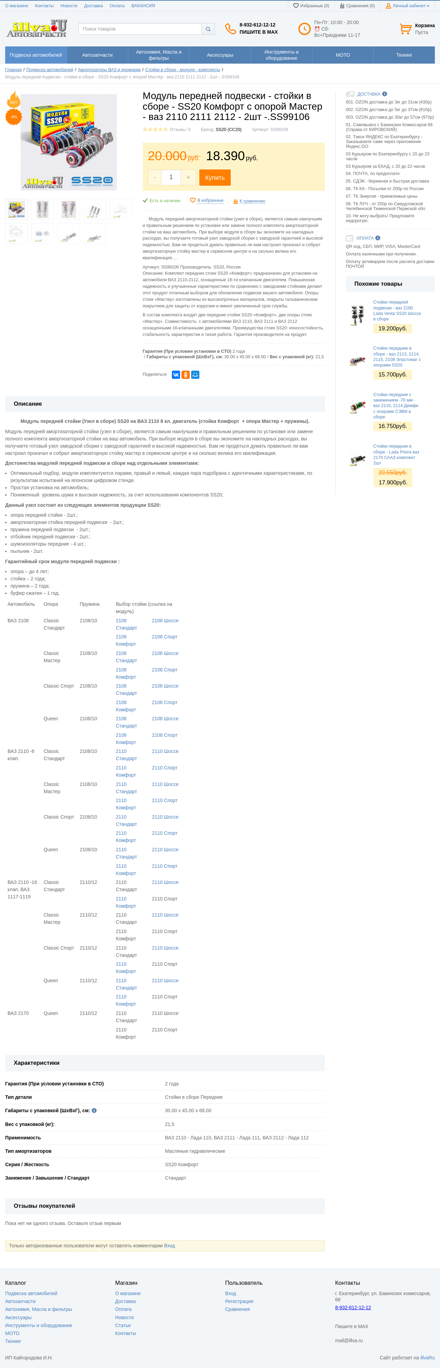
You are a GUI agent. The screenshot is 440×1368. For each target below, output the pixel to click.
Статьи (123, 1325)
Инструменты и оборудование (38, 1325)
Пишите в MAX (259, 32)
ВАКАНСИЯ (143, 5)
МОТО (12, 1333)
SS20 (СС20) (229, 129)
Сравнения (237, 1309)
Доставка (93, 5)
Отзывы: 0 (180, 129)
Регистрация (239, 1301)
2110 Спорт (164, 767)
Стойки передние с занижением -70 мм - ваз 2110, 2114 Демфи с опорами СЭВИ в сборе (395, 405)
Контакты (44, 5)
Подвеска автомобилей (50, 69)
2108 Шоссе (165, 620)
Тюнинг (13, 1341)
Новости (68, 5)
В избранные (210, 200)
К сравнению (252, 201)
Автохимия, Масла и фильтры (38, 1309)
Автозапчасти (20, 1301)
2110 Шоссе (165, 751)
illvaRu (427, 1357)
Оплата (117, 5)
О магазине (16, 5)
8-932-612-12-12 (257, 25)
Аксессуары (18, 1317)
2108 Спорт (164, 636)
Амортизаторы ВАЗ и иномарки (109, 69)
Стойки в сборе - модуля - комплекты (182, 69)
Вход (169, 1245)
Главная (13, 69)
